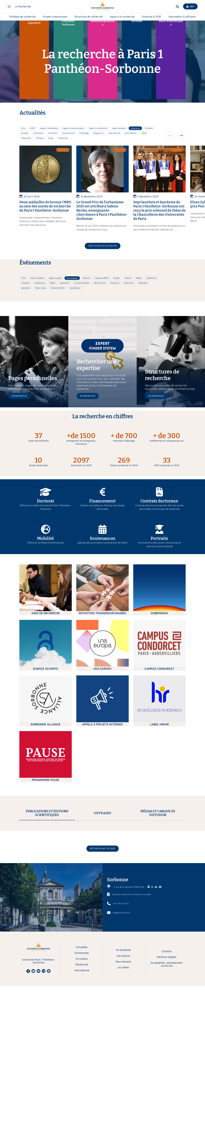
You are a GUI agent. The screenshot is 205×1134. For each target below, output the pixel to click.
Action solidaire (37, 278)
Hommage (84, 133)
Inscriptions (123, 1080)
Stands (116, 278)
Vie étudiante (123, 1074)
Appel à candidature (49, 128)
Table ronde (40, 288)
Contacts (167, 1076)
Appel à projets (119, 128)
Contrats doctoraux (159, 501)
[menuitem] (22, 17)
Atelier (139, 278)
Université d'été (57, 288)
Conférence (39, 283)
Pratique (39, 138)
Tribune (127, 278)
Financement (102, 501)
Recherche (63, 138)
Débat (52, 283)
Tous (23, 128)
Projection (114, 283)
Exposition (64, 283)
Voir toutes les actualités (102, 245)
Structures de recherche (88, 16)
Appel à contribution (98, 128)
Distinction (135, 128)
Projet (51, 138)
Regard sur (98, 133)
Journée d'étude (81, 283)
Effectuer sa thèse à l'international (45, 542)
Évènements (82, 1077)
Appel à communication (73, 128)
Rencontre (129, 283)
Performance (99, 283)
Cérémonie (151, 278)
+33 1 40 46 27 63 (121, 1028)
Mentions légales (166, 1081)
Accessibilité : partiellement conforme (167, 1089)
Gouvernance (68, 133)
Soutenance (74, 288)
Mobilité (45, 538)
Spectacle (25, 288)
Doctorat (45, 501)
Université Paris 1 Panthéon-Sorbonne (38, 1086)
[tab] (47, 813)
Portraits (159, 538)
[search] (177, 6)
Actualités (81, 1072)
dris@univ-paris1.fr (121, 1037)
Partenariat (26, 138)
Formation (53, 133)
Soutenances (102, 538)
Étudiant (25, 133)
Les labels (123, 1092)
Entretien (149, 128)
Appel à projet (55, 278)
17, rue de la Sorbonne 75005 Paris (129, 1012)
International (114, 133)
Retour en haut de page (102, 973)
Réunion (86, 278)
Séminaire (143, 283)
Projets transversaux (55, 16)
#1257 (32, 128)
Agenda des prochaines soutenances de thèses (102, 542)
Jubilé (143, 133)
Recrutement (130, 133)
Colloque (25, 283)
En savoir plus (19, 396)
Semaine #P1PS (102, 278)
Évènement (38, 133)
